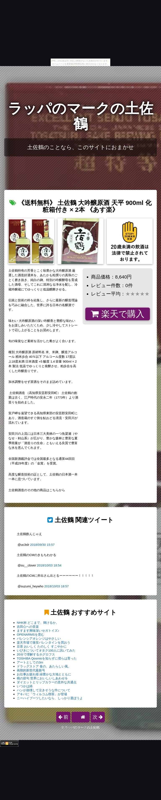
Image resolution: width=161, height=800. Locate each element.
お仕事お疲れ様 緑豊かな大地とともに (44, 674)
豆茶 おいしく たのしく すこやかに (42, 646)
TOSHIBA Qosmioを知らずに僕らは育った (47, 658)
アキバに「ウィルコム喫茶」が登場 (42, 694)
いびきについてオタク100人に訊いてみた (46, 650)
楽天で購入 (117, 314)
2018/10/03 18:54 (49, 565)
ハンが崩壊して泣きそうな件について (43, 690)
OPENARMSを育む (30, 634)
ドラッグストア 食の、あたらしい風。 (44, 666)
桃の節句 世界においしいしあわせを (42, 678)
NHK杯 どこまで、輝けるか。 (38, 622)
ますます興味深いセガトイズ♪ (38, 630)
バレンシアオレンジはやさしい (39, 638)
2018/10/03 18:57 (56, 586)
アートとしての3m (30, 662)
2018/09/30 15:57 (42, 544)
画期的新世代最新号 (31, 670)
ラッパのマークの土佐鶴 (80, 116)
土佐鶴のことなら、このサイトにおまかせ (80, 147)
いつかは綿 (24, 686)
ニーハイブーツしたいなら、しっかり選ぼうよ (50, 698)
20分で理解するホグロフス (36, 654)
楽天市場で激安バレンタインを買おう (43, 642)
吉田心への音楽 (28, 626)
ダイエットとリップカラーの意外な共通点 (47, 682)
